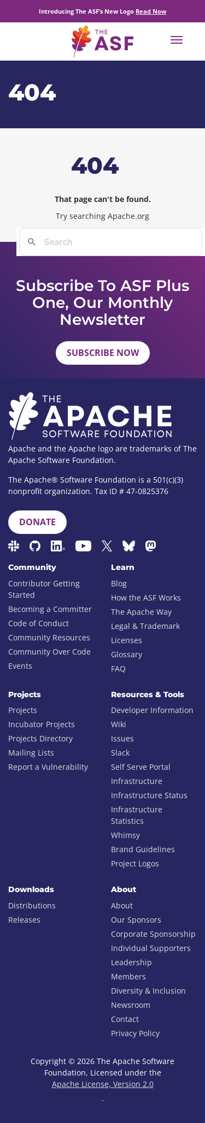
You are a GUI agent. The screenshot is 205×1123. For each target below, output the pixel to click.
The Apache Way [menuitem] (141, 612)
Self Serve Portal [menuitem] (141, 767)
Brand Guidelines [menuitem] (143, 849)
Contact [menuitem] (125, 1019)
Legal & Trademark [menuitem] (145, 626)
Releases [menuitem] (24, 919)
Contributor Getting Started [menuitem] (44, 589)
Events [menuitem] (20, 666)
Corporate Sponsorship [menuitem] (153, 934)
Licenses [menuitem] (126, 640)
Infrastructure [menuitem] (136, 781)
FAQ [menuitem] (118, 668)
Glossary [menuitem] (126, 654)
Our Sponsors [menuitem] (136, 919)
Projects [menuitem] (22, 710)
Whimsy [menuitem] (125, 835)
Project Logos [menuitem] (135, 863)
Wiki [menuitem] (118, 724)
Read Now (151, 11)
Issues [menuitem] (122, 738)
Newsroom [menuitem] (130, 1005)
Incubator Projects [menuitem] (41, 724)
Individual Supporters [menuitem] (151, 948)
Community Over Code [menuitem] (49, 651)
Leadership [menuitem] (131, 962)
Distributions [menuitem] (32, 905)
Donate (37, 522)
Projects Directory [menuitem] (40, 738)
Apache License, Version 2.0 (103, 1084)
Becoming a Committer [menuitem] (50, 609)
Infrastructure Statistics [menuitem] (136, 815)
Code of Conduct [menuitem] (38, 623)
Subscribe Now (103, 353)
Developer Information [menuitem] (152, 710)
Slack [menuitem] (120, 752)
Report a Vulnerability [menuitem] (48, 767)
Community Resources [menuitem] (49, 637)
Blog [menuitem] (119, 583)
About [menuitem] (122, 905)
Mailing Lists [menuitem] (31, 752)
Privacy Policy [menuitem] (135, 1033)
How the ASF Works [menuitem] (146, 597)
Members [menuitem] (128, 976)
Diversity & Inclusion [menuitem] (148, 990)
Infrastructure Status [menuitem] (149, 795)
